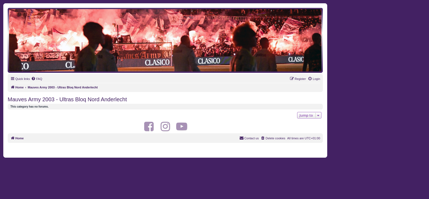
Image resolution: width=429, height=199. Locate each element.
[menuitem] (36, 79)
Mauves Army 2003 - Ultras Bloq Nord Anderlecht (67, 99)
